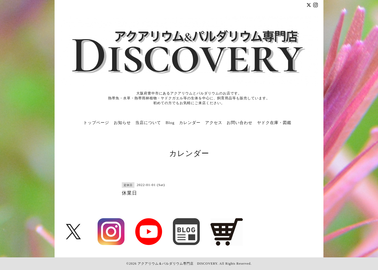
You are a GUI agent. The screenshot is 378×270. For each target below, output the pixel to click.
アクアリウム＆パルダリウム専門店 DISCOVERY (177, 263)
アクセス (213, 123)
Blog (170, 123)
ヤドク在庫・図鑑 (274, 123)
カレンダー (190, 123)
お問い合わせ (239, 123)
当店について (148, 123)
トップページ (96, 123)
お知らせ (122, 123)
